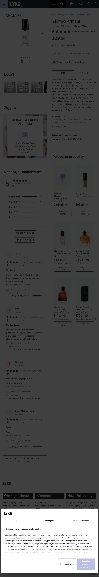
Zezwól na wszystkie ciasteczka (85, 564)
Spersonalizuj (67, 564)
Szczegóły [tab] (49, 521)
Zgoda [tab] (17, 521)
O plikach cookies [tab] (81, 521)
